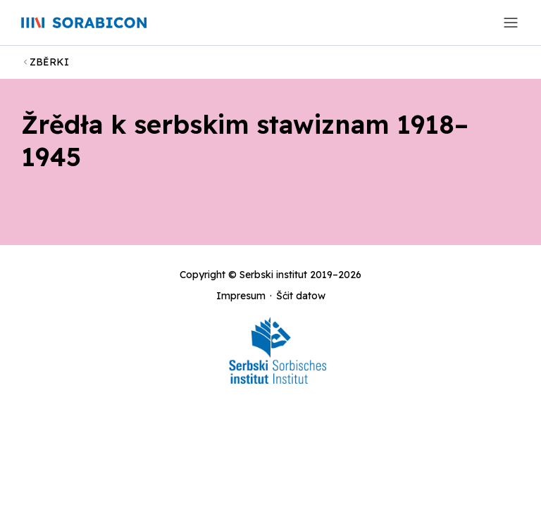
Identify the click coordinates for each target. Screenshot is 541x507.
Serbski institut (273, 274)
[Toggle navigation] (510, 22)
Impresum (241, 295)
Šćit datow (300, 295)
